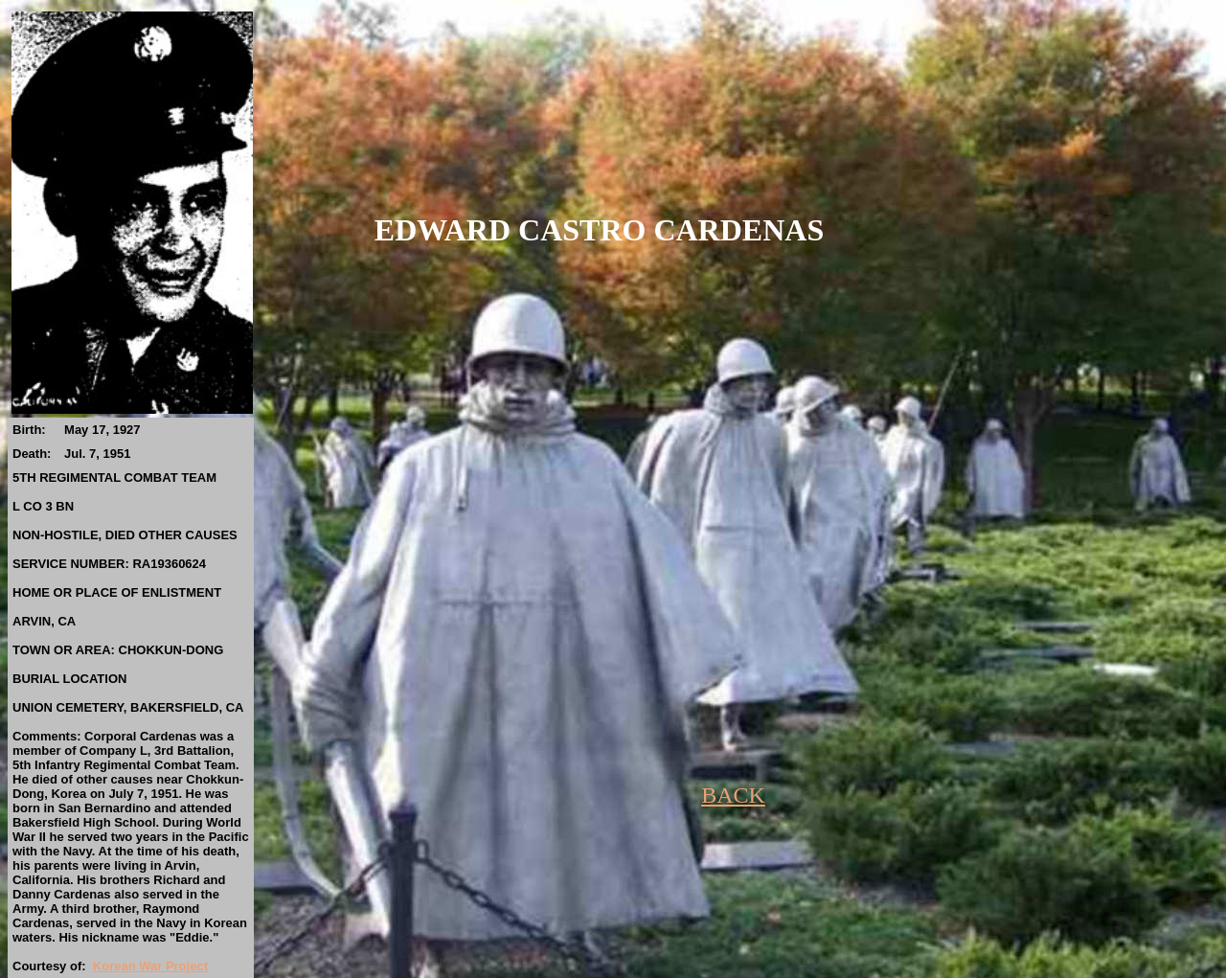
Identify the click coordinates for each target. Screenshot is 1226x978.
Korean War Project (150, 966)
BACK (733, 795)
